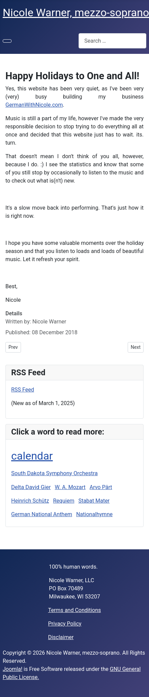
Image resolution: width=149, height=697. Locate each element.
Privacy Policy (65, 623)
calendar (32, 455)
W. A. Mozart (70, 487)
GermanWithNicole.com (34, 105)
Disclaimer (60, 637)
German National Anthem (41, 514)
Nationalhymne (94, 514)
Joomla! (12, 669)
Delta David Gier (31, 487)
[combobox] (112, 40)
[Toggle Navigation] (7, 41)
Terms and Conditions (74, 610)
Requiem (63, 501)
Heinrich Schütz (30, 501)
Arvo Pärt (100, 487)
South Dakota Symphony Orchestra (54, 473)
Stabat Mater (93, 501)
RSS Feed (22, 389)
